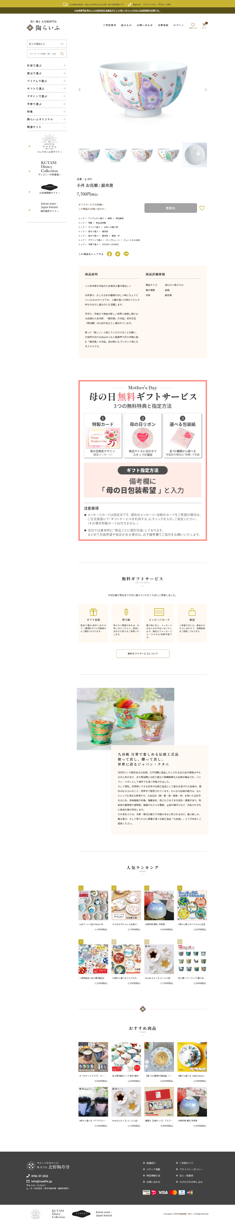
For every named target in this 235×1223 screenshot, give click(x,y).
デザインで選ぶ (95, 240)
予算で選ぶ (93, 244)
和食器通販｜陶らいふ (186, 1214)
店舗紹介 (151, 1163)
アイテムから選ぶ (96, 218)
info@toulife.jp (41, 1181)
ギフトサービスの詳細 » (90, 204)
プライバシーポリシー (191, 1169)
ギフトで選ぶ (94, 226)
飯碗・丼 (116, 235)
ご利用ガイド (186, 1163)
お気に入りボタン (202, 208)
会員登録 (163, 25)
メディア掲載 (153, 1169)
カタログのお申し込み (191, 1182)
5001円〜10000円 (110, 244)
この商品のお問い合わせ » (92, 208)
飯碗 (110, 218)
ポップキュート (113, 240)
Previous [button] (79, 89)
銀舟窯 (105, 231)
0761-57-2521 (149, 4)
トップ (81, 218)
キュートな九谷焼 (132, 240)
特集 (90, 222)
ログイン (178, 25)
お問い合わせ (145, 25)
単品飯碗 (120, 218)
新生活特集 (101, 222)
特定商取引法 (153, 1175)
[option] (143, 89)
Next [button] (206, 89)
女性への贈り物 (111, 226)
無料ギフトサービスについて (143, 653)
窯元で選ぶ (93, 231)
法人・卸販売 (186, 1175)
